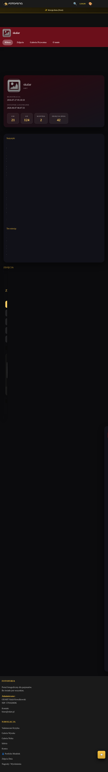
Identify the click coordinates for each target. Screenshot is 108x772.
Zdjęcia (20, 42)
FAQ (4, 628)
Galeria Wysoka (8, 556)
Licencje (5, 623)
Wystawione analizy (14, 153)
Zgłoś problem (8, 639)
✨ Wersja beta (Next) (54, 10)
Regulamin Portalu (9, 608)
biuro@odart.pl (8, 534)
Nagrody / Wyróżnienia (11, 586)
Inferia (4, 566)
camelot (10, 424)
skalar (9, 399)
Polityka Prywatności (10, 613)
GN (39, 285)
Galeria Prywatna (38, 42)
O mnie (56, 42)
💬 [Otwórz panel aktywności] (101, 755)
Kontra (52, 285)
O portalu (6, 603)
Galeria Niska (7, 561)
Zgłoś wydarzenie (9, 644)
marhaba (10, 475)
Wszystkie (13, 285)
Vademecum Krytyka (10, 550)
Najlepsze (68, 285)
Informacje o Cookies (11, 618)
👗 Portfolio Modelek (11, 576)
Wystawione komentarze (15, 142)
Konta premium (8, 633)
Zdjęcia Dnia (7, 581)
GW (28, 285)
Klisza (8, 42)
